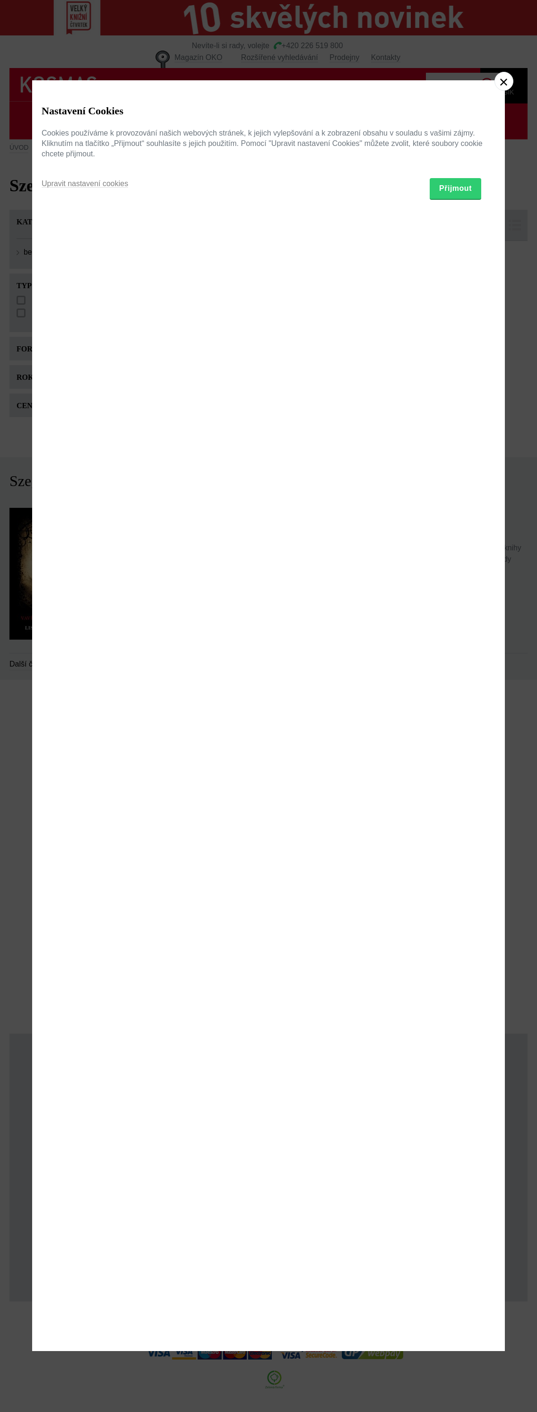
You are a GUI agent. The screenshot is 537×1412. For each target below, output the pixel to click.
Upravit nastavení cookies (85, 754)
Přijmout (455, 759)
